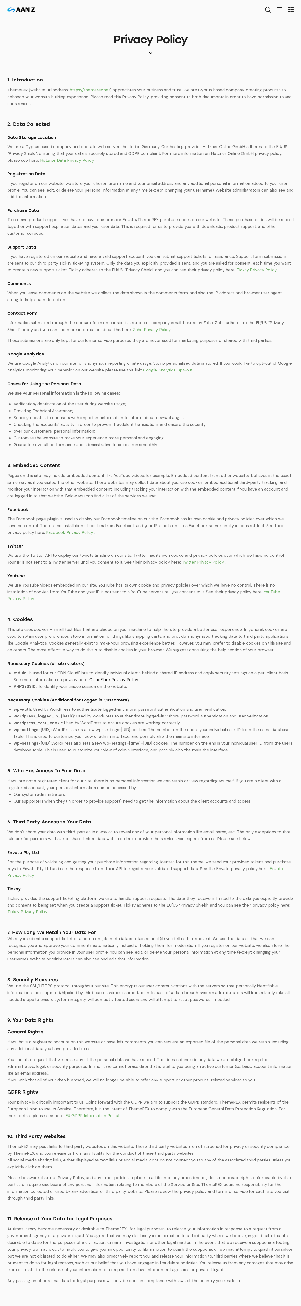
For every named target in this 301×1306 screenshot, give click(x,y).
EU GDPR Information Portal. (92, 1115)
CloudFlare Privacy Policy (113, 679)
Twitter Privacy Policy (203, 562)
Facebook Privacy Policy (70, 532)
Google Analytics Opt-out (168, 370)
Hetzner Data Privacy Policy (67, 160)
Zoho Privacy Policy (151, 329)
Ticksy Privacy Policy (256, 270)
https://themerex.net (90, 90)
